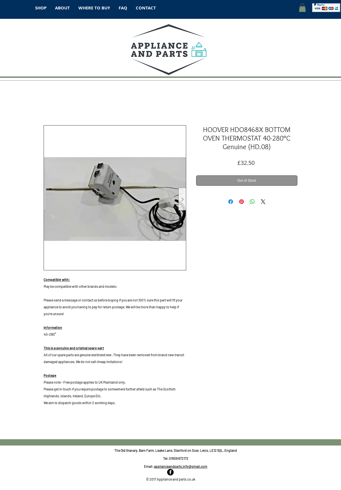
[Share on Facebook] (230, 201)
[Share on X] (263, 201)
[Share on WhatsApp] (252, 201)
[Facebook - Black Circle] (170, 472)
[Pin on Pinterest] (241, 201)
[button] (302, 7)
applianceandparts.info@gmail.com (180, 466)
